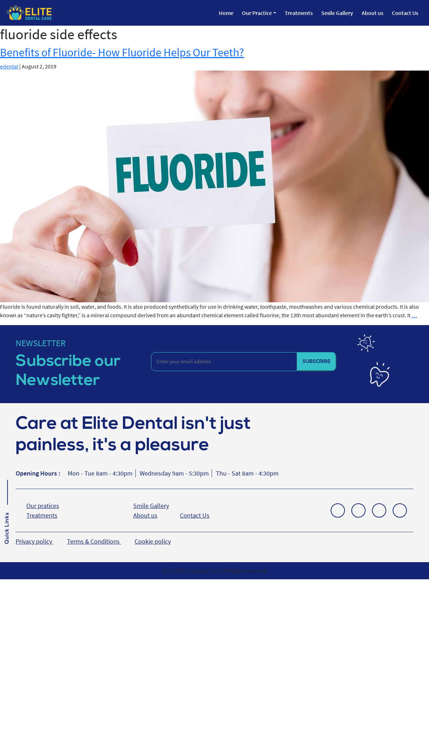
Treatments (299, 12)
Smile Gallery (337, 12)
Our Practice (257, 12)
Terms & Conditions (94, 541)
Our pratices (42, 506)
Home (226, 12)
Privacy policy (34, 541)
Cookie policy (153, 541)
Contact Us (405, 12)
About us (372, 12)
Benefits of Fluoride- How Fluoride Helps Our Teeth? (122, 52)
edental (9, 66)
